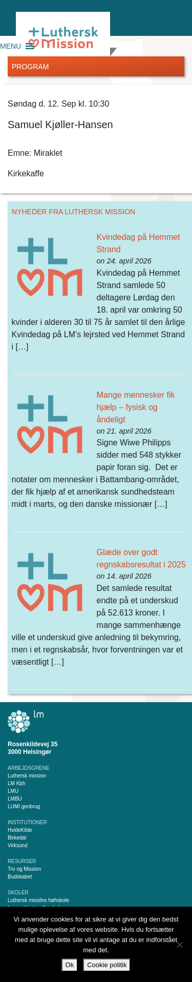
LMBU (15, 799)
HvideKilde (20, 830)
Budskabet (20, 876)
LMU (13, 791)
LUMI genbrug (24, 806)
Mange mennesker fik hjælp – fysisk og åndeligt (136, 407)
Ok (70, 965)
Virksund (18, 845)
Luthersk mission (27, 776)
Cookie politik (106, 965)
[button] (10, 46)
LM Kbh (16, 783)
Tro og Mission (24, 869)
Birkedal (17, 838)
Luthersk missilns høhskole (38, 900)
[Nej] (179, 944)
